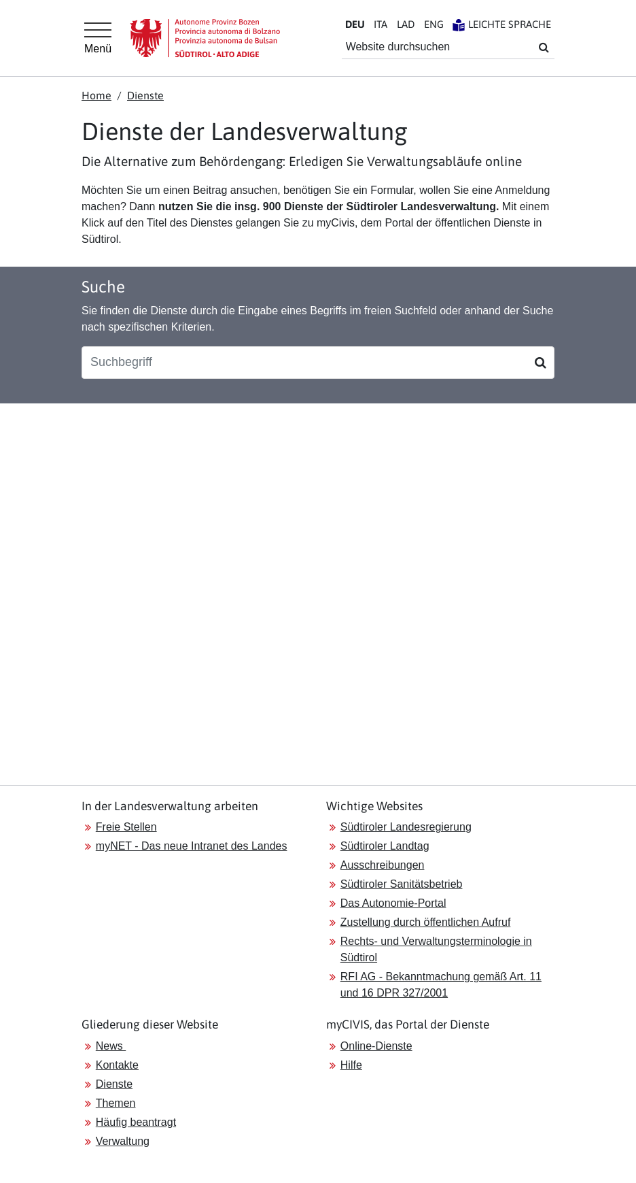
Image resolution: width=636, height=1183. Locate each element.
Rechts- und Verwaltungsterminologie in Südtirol (436, 949)
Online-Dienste (376, 1046)
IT (380, 24)
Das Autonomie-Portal (393, 903)
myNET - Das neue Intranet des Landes (191, 846)
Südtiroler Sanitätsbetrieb (401, 884)
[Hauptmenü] (98, 38)
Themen (116, 1103)
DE (355, 24)
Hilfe (351, 1065)
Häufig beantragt (136, 1122)
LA (405, 24)
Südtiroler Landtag (384, 846)
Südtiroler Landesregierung (406, 827)
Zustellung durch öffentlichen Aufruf (425, 922)
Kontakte (117, 1065)
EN (434, 24)
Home (96, 95)
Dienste (145, 95)
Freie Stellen (126, 827)
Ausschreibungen (382, 865)
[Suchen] (540, 362)
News (111, 1046)
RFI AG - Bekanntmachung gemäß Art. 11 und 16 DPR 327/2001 (441, 985)
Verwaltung (122, 1141)
